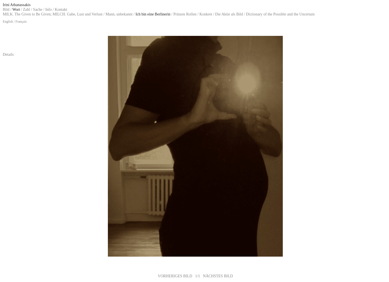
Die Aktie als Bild (229, 14)
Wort (16, 9)
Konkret (205, 14)
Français (21, 21)
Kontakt (61, 9)
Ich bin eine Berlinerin (152, 14)
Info (48, 9)
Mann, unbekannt (118, 14)
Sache (37, 9)
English (8, 21)
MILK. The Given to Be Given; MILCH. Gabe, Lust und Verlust (53, 14)
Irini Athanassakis (17, 5)
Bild (6, 9)
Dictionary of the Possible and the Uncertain (280, 14)
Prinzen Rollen (185, 14)
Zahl (26, 9)
